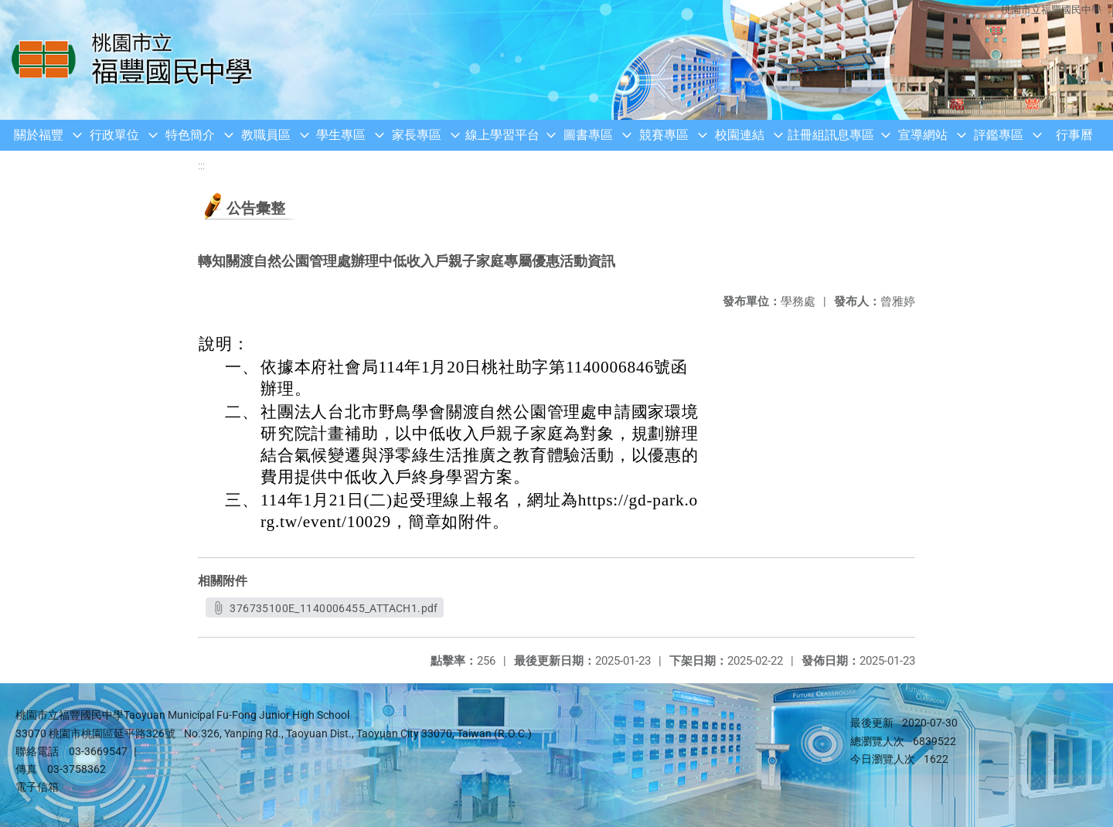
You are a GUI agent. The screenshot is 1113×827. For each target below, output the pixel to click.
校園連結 (739, 135)
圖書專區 (588, 135)
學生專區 (341, 135)
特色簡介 (190, 135)
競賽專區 (664, 135)
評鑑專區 (998, 135)
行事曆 (1074, 135)
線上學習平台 (502, 135)
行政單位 (114, 135)
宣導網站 (923, 135)
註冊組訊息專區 (831, 135)
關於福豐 (38, 135)
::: (201, 166)
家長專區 (416, 135)
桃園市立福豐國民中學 (1051, 9)
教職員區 (266, 135)
